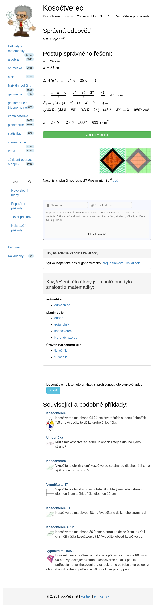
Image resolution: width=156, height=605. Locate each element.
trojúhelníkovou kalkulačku (122, 263)
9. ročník (60, 357)
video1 (53, 390)
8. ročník (60, 350)
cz (101, 596)
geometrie (21, 94)
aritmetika (21, 68)
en (96, 596)
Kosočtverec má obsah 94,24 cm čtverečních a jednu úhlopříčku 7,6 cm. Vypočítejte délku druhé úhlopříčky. (97, 417)
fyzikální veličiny (21, 87)
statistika (21, 133)
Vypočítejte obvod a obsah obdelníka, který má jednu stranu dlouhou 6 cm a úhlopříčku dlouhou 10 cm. (94, 489)
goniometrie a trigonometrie (21, 105)
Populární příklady (18, 206)
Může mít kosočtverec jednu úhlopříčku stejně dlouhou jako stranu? (93, 442)
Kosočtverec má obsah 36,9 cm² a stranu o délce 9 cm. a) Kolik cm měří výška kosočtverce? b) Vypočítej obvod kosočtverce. (96, 531)
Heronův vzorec (65, 337)
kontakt (86, 596)
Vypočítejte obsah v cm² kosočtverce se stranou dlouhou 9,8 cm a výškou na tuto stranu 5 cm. (98, 465)
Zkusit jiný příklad (97, 134)
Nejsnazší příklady (18, 228)
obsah (58, 318)
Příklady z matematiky (21, 50)
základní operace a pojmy (21, 162)
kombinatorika (21, 117)
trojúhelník (61, 324)
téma (21, 151)
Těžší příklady (21, 217)
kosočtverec (63, 331)
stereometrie (21, 144)
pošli (113, 180)
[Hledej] (30, 182)
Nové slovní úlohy (19, 193)
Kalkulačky (21, 256)
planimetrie (21, 125)
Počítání (14, 247)
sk (107, 596)
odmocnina (62, 305)
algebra (21, 59)
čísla (21, 77)
